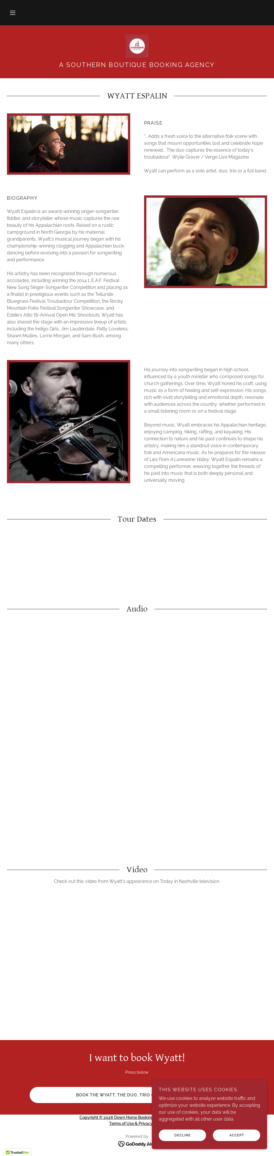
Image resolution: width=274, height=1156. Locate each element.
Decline (182, 1135)
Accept (236, 1135)
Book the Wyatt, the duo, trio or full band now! (137, 1095)
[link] (137, 46)
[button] (12, 12)
